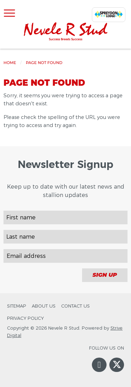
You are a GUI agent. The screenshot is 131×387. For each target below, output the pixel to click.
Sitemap (16, 306)
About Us (44, 306)
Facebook (99, 371)
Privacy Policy (25, 318)
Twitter (116, 370)
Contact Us (75, 306)
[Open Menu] (9, 13)
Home (9, 62)
